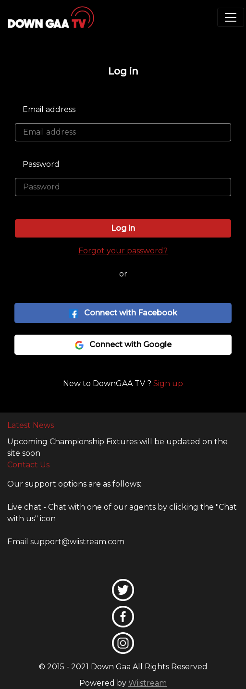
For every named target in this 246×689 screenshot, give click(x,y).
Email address (49, 109)
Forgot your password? (123, 250)
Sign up (168, 383)
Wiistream (147, 683)
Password (41, 164)
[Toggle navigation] (230, 17)
